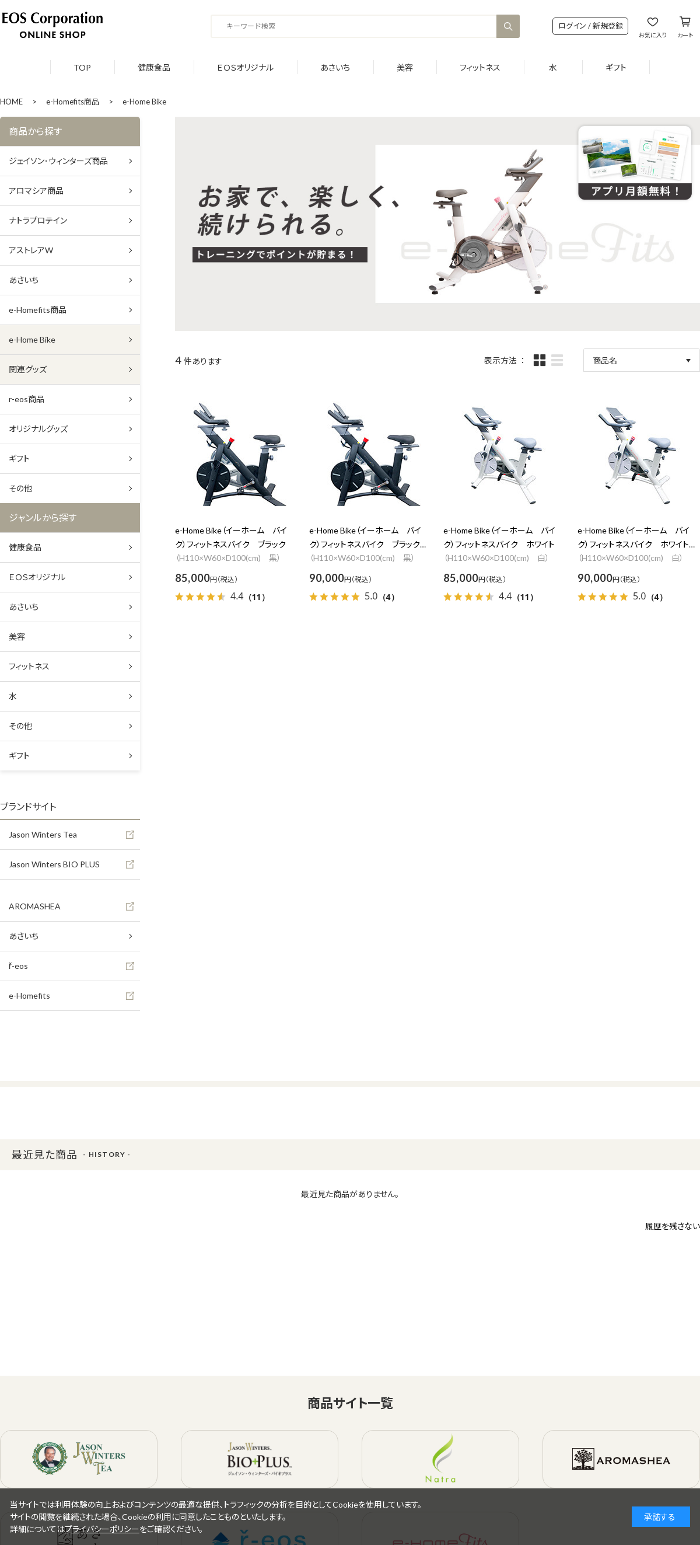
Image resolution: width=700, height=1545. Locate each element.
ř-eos (18, 966)
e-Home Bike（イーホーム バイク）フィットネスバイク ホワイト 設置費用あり (637, 544)
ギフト (616, 67)
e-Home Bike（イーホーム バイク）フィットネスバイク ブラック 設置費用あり (368, 544)
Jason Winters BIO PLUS (54, 864)
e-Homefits (29, 995)
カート (685, 35)
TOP (82, 67)
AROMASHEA (35, 906)
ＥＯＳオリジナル (245, 67)
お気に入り (653, 35)
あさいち (335, 67)
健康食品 (154, 67)
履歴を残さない (672, 1226)
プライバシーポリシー (102, 1529)
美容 (405, 67)
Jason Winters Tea (43, 834)
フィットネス (480, 67)
